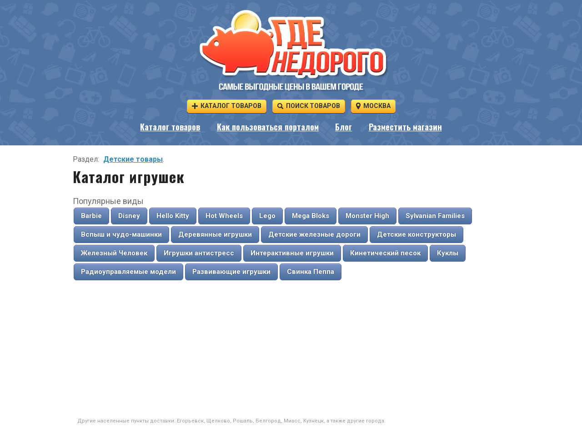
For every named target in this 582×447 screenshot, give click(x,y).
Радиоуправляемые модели (128, 272)
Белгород (268, 421)
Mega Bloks (310, 216)
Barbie (91, 216)
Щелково (218, 421)
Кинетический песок (385, 253)
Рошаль (243, 421)
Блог (343, 127)
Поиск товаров (308, 105)
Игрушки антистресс (199, 253)
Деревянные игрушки (215, 234)
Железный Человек (114, 253)
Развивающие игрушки (231, 272)
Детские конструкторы (416, 234)
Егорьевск (190, 421)
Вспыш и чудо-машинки (121, 234)
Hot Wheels (224, 216)
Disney (129, 216)
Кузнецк (313, 421)
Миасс (292, 421)
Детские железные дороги (314, 234)
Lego (267, 216)
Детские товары (133, 159)
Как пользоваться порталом (268, 127)
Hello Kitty (172, 216)
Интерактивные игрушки (292, 253)
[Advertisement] (291, 349)
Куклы (447, 253)
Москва (373, 105)
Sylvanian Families (435, 216)
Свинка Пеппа (310, 272)
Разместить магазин (405, 127)
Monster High (367, 216)
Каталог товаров (226, 105)
